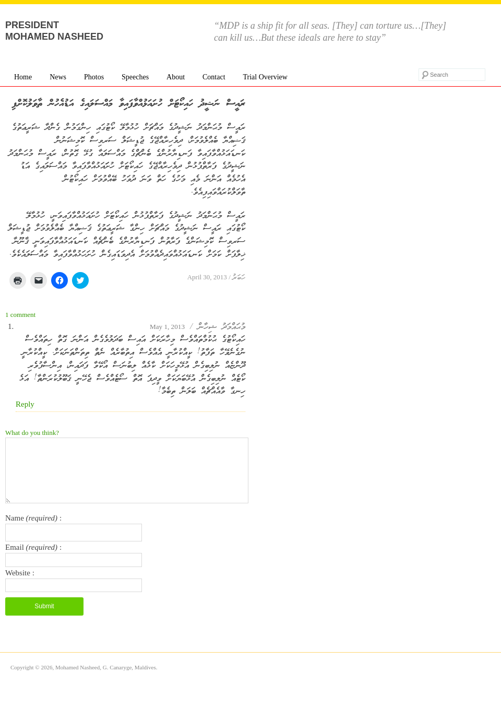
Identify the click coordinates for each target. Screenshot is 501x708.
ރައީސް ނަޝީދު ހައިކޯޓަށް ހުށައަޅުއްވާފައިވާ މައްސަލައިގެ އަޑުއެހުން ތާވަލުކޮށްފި (128, 104)
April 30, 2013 (207, 277)
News (58, 77)
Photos (94, 77)
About (175, 77)
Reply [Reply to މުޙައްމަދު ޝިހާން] (25, 404)
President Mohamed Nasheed (54, 31)
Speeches (135, 77)
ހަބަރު (238, 278)
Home (23, 77)
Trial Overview (265, 77)
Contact (213, 77)
